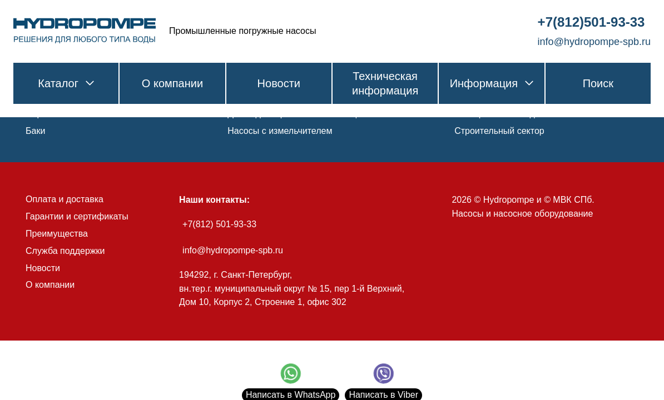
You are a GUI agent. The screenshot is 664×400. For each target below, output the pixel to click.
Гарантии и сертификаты (77, 216)
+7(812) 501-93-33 (219, 224)
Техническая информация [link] (385, 83)
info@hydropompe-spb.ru (232, 250)
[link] (84, 31)
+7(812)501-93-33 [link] (591, 21)
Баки (35, 131)
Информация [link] (491, 83)
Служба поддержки (65, 251)
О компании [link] (172, 83)
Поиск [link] (598, 83)
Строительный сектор (499, 131)
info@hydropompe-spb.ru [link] (594, 41)
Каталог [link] (66, 83)
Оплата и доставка (64, 199)
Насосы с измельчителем (279, 131)
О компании (50, 284)
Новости (43, 268)
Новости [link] (278, 83)
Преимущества (57, 233)
